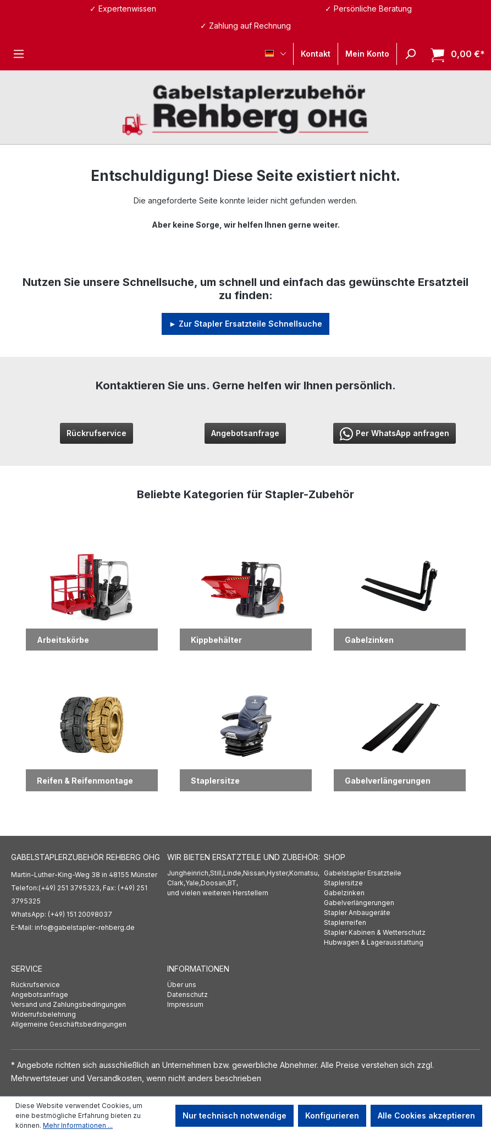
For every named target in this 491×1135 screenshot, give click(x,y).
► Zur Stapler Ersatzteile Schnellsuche (245, 323)
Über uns (181, 984)
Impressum (185, 1004)
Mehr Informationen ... (78, 1125)
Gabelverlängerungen (359, 903)
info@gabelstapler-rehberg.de (85, 927)
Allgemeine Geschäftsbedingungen (68, 1024)
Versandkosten (114, 1078)
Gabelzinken (344, 893)
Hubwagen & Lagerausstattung (373, 942)
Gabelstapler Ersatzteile (362, 873)
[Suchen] (410, 54)
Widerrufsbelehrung (43, 1014)
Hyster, (278, 873)
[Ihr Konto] (367, 54)
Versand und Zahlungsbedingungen (68, 1004)
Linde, (233, 873)
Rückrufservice (96, 433)
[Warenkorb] (454, 54)
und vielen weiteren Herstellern (217, 893)
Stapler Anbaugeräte (357, 912)
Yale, (193, 883)
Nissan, (255, 873)
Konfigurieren (332, 1115)
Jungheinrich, (188, 873)
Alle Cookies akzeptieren (426, 1115)
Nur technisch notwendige (234, 1115)
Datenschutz (187, 994)
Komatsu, (304, 873)
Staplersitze (343, 883)
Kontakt (315, 53)
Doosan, (214, 883)
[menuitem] (402, 873)
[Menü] (18, 54)
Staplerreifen (345, 922)
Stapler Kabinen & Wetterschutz (375, 932)
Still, (216, 873)
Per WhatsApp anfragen (394, 433)
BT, (233, 883)
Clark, (176, 883)
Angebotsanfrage (245, 433)
